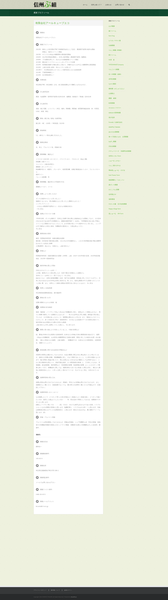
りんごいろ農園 (114, 69)
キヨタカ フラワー (115, 108)
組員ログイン (68, 590)
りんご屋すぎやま (115, 165)
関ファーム (112, 55)
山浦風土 (112, 93)
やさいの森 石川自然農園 (118, 204)
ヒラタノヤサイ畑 (115, 41)
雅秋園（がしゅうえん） (117, 89)
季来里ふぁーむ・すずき (117, 170)
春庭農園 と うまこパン (116, 180)
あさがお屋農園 (114, 132)
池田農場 (112, 199)
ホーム (85, 5)
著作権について (55, 590)
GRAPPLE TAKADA (114, 127)
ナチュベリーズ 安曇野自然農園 (120, 151)
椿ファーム (112, 31)
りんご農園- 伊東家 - (115, 50)
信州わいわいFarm (115, 156)
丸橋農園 (112, 45)
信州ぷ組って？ (96, 5)
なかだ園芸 (112, 84)
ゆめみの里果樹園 (115, 113)
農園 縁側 (112, 98)
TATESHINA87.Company (116, 65)
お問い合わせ (119, 5)
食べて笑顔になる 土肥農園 (118, 137)
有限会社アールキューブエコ (52, 23)
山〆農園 (112, 26)
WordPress (74, 597)
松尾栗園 (112, 103)
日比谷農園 (112, 146)
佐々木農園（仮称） (115, 74)
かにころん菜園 (114, 189)
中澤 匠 (112, 60)
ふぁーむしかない (115, 161)
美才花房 (112, 117)
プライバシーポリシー (40, 590)
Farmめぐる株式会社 (115, 122)
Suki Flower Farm (114, 175)
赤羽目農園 (112, 79)
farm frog (112, 36)
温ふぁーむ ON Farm (116, 214)
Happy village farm (115, 209)
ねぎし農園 (112, 141)
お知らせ (108, 5)
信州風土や (112, 194)
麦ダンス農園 (113, 185)
